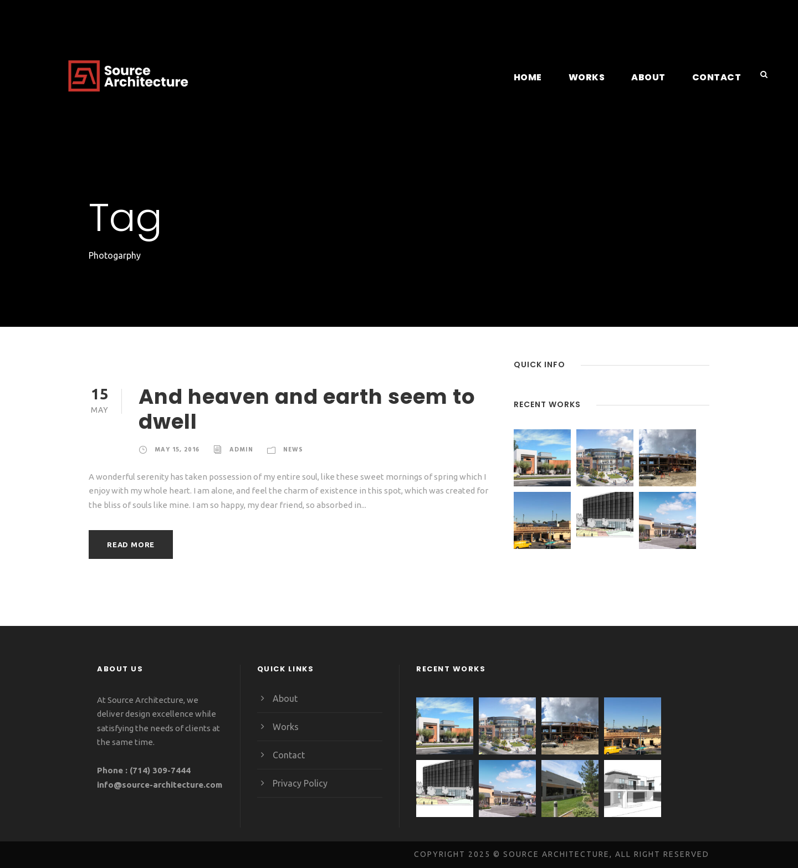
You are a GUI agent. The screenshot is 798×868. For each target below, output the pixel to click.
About (653, 77)
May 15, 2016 (177, 449)
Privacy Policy (300, 783)
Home (534, 77)
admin (240, 449)
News (292, 449)
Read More (131, 544)
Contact (718, 77)
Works (592, 77)
